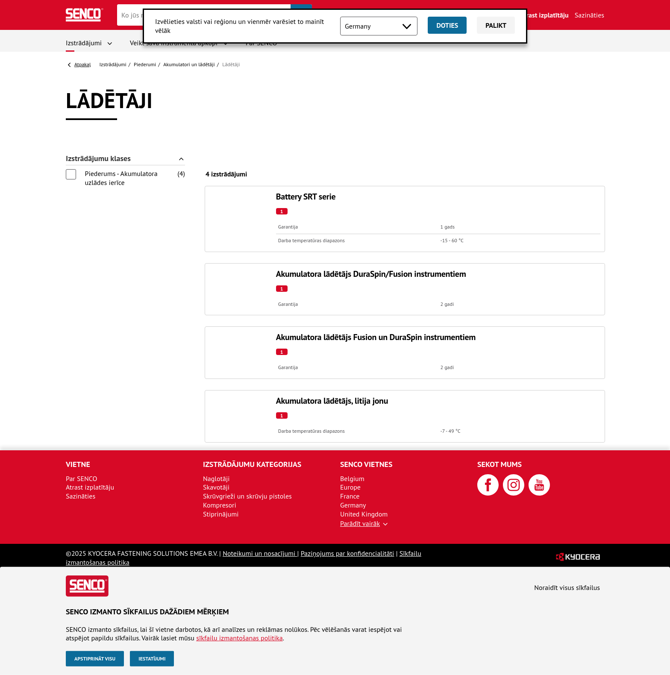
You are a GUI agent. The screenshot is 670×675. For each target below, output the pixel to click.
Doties (447, 25)
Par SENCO (81, 478)
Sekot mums (499, 464)
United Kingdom (364, 514)
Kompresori (219, 505)
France (349, 496)
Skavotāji (216, 487)
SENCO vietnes (366, 464)
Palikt (495, 25)
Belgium (352, 478)
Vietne (78, 464)
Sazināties (589, 15)
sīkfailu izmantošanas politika (239, 638)
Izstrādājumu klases (98, 158)
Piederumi (145, 64)
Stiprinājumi (220, 514)
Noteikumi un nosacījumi (260, 553)
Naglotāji (216, 478)
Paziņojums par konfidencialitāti (347, 553)
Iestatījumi (151, 658)
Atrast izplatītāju (544, 15)
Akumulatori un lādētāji (189, 64)
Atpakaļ (82, 64)
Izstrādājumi (84, 42)
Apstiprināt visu (94, 658)
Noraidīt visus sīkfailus (567, 587)
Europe (350, 487)
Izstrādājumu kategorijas (252, 464)
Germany (353, 505)
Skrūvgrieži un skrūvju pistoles (247, 496)
